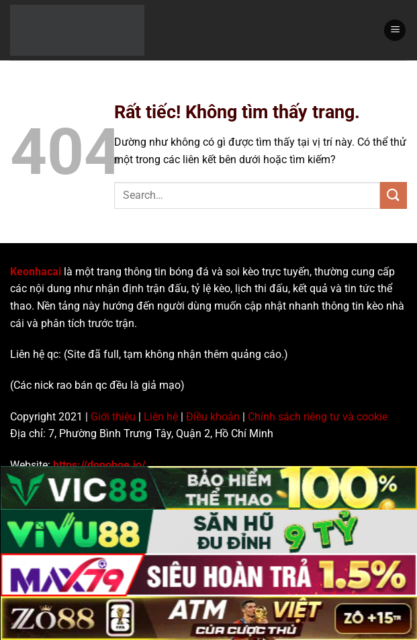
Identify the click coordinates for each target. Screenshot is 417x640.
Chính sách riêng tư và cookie (317, 416)
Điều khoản (213, 416)
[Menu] (395, 30)
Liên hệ (161, 416)
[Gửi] (393, 195)
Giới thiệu (113, 416)
